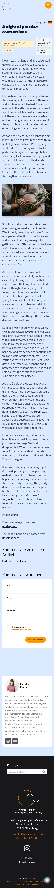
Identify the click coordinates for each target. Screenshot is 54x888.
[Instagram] (27, 848)
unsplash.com (10, 538)
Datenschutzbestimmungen (22, 629)
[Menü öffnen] (48, 5)
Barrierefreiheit (42, 881)
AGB (19, 881)
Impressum (10, 881)
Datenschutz (28, 881)
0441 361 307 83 (27, 838)
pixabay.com (9, 526)
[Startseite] (27, 802)
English (32, 861)
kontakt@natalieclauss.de (27, 834)
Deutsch (22, 861)
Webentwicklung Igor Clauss (27, 884)
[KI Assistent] (47, 880)
